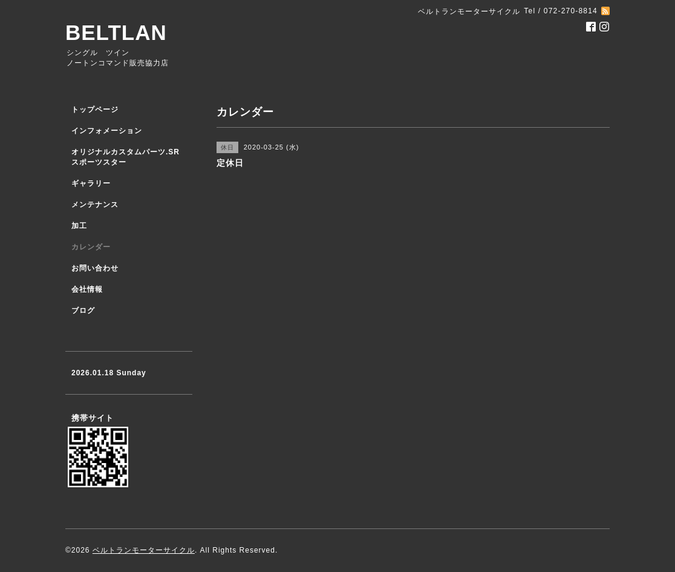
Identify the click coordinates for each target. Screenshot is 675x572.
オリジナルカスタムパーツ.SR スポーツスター (125, 157)
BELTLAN (116, 32)
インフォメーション (106, 131)
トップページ (95, 109)
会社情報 (87, 289)
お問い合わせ (95, 268)
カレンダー (91, 247)
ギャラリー (91, 183)
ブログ (83, 310)
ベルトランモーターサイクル (144, 550)
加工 (79, 226)
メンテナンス (95, 204)
